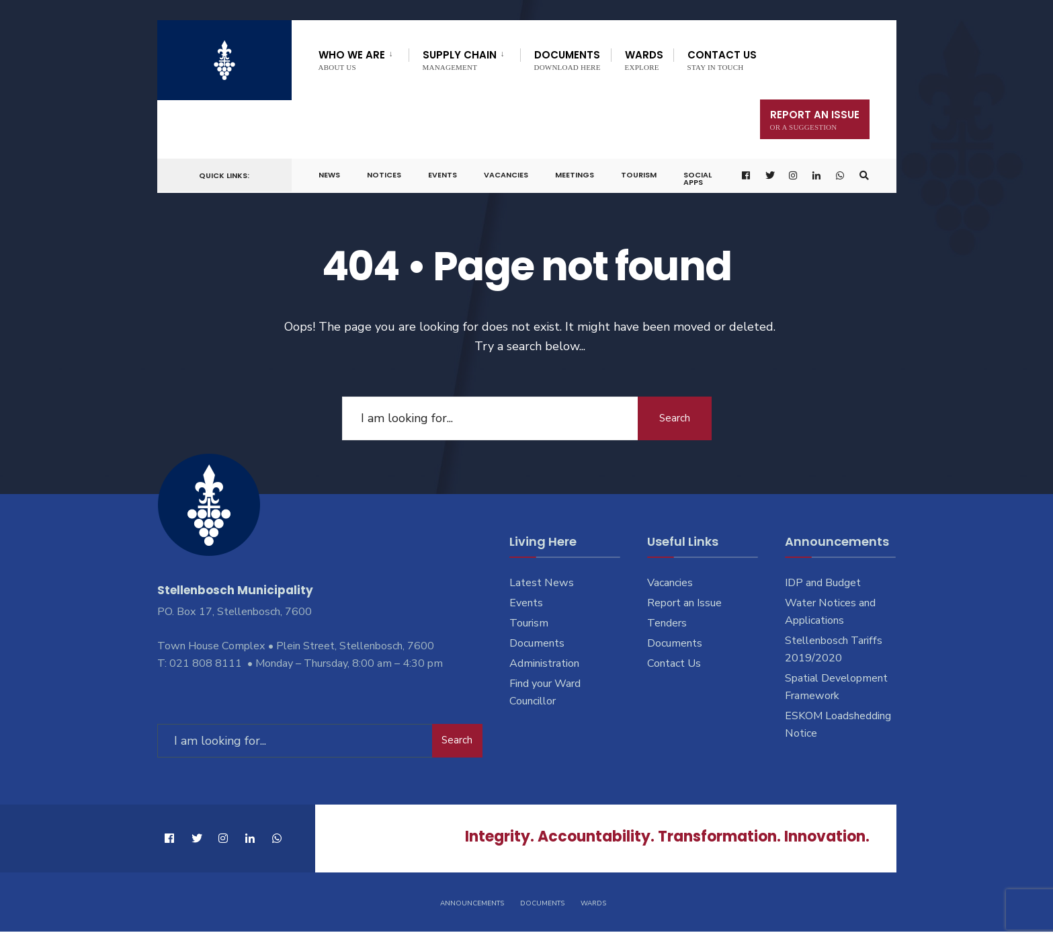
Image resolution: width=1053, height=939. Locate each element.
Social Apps (697, 178)
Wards (644, 59)
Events (442, 174)
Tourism (639, 174)
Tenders (667, 623)
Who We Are (352, 59)
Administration (544, 663)
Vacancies (506, 174)
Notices (384, 174)
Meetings (574, 174)
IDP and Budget (823, 582)
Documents (567, 59)
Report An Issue (814, 119)
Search (674, 418)
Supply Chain (460, 59)
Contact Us (722, 59)
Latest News (541, 582)
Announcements (472, 903)
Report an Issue (684, 603)
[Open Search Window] (864, 176)
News (329, 174)
